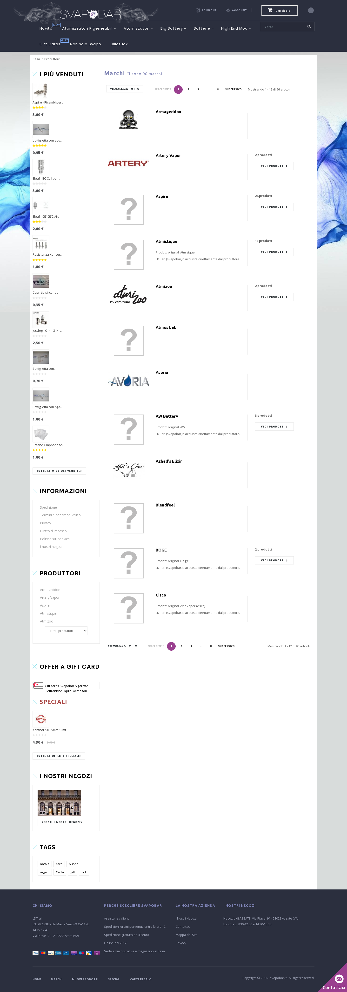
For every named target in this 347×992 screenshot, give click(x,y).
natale (44, 864)
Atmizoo (46, 621)
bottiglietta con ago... (47, 140)
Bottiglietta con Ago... (47, 407)
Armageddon (50, 589)
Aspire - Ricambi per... (48, 102)
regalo (44, 872)
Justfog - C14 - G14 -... (47, 330)
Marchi (56, 979)
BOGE (161, 550)
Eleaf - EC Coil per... (46, 178)
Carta (60, 872)
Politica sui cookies (55, 539)
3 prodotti (263, 415)
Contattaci (183, 926)
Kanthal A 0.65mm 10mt (49, 730)
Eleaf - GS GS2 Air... (46, 216)
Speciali (114, 979)
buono (74, 864)
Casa (36, 59)
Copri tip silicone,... (46, 292)
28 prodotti (264, 196)
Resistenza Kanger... (47, 254)
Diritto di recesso (53, 531)
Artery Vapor (50, 597)
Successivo (233, 89)
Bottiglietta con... (44, 368)
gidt (84, 872)
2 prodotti (263, 155)
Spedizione (48, 507)
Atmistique (48, 613)
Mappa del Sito (187, 935)
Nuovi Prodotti (85, 979)
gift (72, 872)
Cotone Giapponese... (48, 445)
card (59, 864)
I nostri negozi (51, 546)
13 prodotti (264, 241)
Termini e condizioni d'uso (60, 515)
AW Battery (167, 416)
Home (37, 979)
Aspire (45, 605)
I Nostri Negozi (186, 918)
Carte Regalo (141, 979)
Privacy (45, 523)
